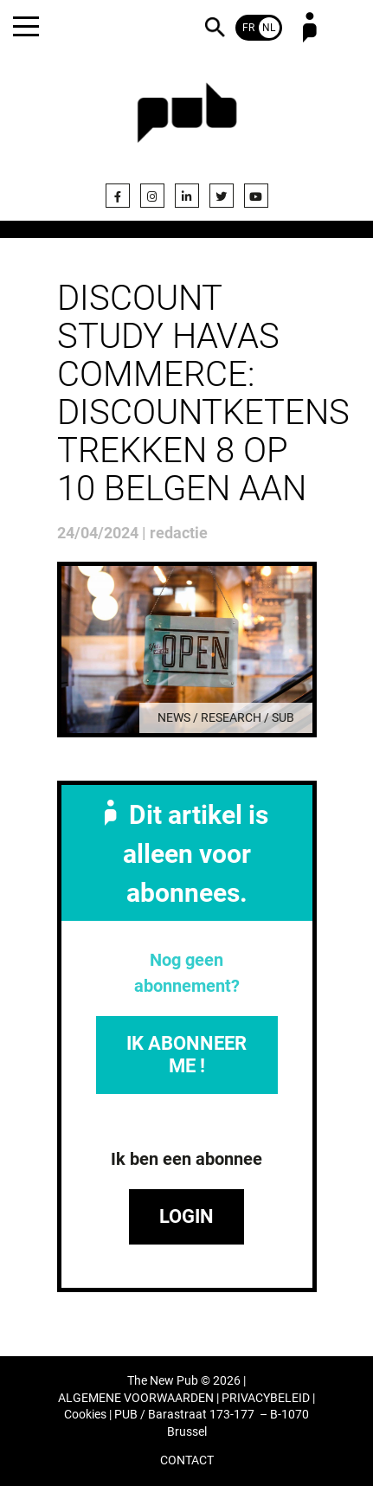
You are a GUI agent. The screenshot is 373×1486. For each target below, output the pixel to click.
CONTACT (187, 1460)
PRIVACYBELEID (266, 1398)
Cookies (85, 1414)
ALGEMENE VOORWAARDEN (136, 1398)
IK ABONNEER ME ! (186, 1054)
